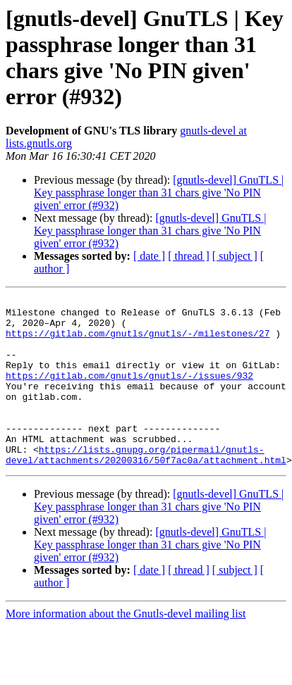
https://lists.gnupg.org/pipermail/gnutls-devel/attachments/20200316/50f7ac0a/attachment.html (146, 487)
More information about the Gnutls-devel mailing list (125, 647)
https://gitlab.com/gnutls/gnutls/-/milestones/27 (137, 341)
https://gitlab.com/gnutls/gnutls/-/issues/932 (129, 392)
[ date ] (149, 256)
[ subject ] (234, 256)
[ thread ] (188, 256)
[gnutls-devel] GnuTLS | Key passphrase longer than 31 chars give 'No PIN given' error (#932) (159, 192)
